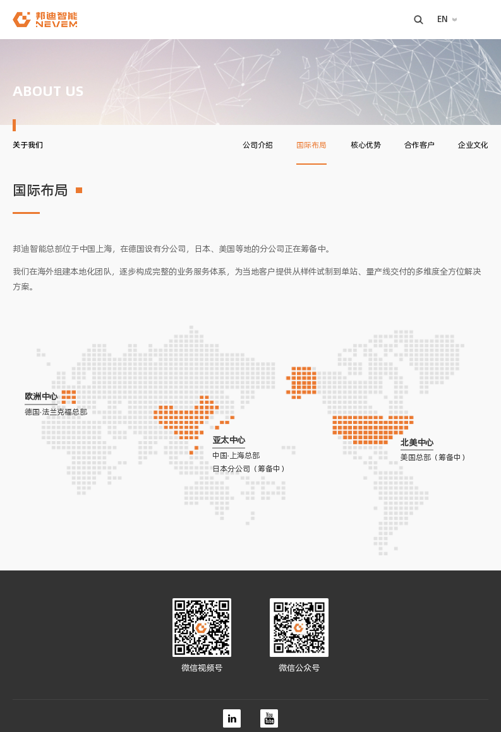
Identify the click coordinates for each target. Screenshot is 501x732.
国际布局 (311, 145)
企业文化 (473, 145)
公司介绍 (258, 145)
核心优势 (366, 145)
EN (442, 19)
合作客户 (419, 145)
